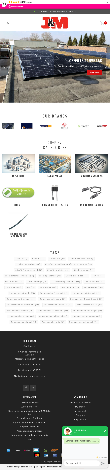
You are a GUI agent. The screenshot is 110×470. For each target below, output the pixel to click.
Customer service (30, 407)
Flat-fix (98, 276)
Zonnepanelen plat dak (24, 322)
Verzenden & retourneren (30, 431)
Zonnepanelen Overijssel (58, 305)
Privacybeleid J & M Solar (30, 418)
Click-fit (21, 259)
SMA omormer (70, 287)
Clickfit (38, 259)
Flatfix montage (37, 282)
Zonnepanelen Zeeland (20, 311)
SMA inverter (48, 287)
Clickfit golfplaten (57, 270)
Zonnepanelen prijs (53, 322)
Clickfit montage (83, 270)
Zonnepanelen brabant (21, 316)
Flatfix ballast (13, 282)
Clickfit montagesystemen (19, 276)
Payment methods (29, 427)
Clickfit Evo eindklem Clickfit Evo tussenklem (68, 264)
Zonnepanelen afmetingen (87, 311)
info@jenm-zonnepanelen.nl (31, 376)
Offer (29, 439)
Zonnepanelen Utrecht (89, 305)
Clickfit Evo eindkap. (28, 264)
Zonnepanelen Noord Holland (23, 305)
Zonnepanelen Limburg (52, 299)
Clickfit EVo (57, 259)
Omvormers (13, 287)
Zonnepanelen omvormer (86, 316)
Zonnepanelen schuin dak (83, 322)
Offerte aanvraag (30, 402)
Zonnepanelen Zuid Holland (53, 311)
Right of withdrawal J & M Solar (29, 422)
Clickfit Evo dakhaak (81, 259)
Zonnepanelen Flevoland (53, 293)
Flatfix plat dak (94, 282)
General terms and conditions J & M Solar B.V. (29, 412)
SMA (30, 287)
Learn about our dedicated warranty (29, 435)
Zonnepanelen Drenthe (22, 293)
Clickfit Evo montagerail (28, 270)
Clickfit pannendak (50, 276)
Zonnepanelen (93, 287)
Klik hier (94, 72)
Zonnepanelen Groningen (20, 299)
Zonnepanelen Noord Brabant (86, 299)
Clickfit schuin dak (77, 276)
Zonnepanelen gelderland (53, 316)
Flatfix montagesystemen (66, 282)
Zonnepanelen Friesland (85, 293)
